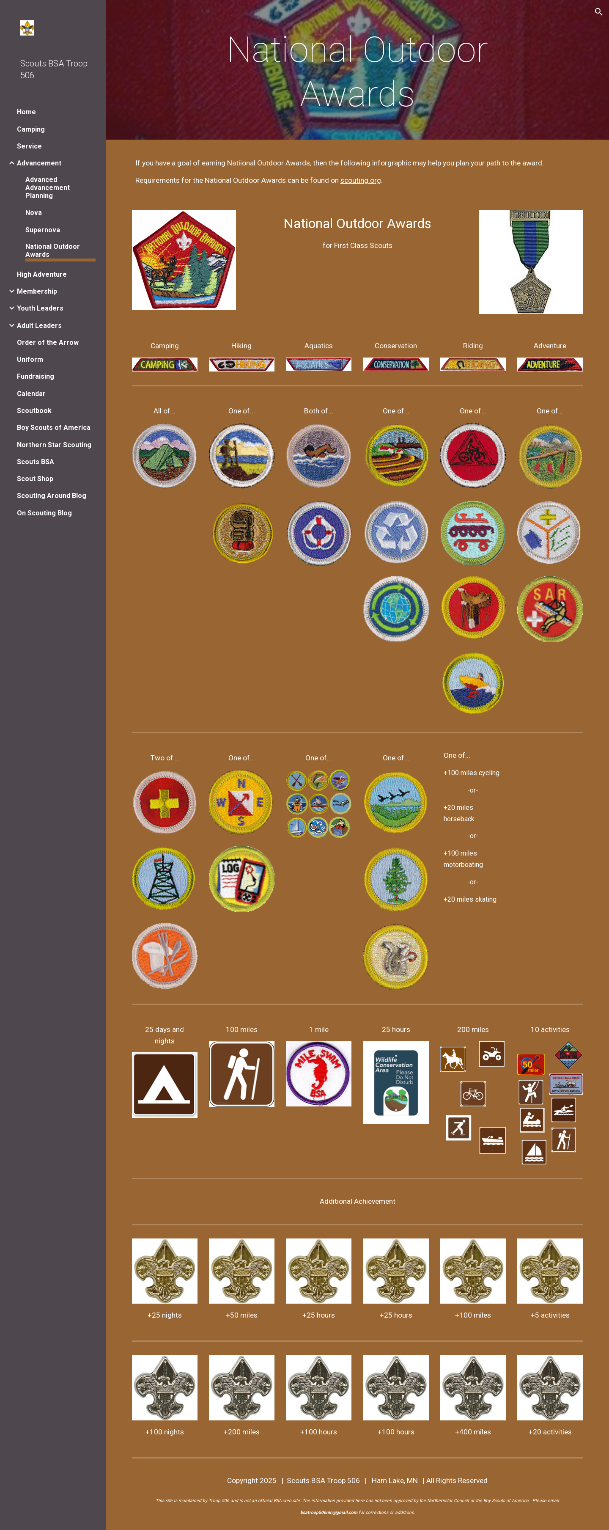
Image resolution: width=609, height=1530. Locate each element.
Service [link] (29, 146)
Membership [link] (37, 291)
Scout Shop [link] (35, 479)
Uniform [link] (30, 359)
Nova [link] (33, 213)
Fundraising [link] (35, 376)
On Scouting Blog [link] (44, 513)
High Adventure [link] (42, 274)
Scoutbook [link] (34, 411)
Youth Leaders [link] (40, 308)
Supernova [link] (42, 230)
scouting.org (360, 180)
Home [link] (26, 112)
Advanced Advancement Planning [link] (47, 188)
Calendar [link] (31, 394)
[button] (599, 12)
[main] (357, 72)
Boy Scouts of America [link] (54, 428)
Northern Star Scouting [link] (54, 445)
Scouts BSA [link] (35, 462)
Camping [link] (31, 129)
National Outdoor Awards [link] (52, 250)
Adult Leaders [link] (39, 326)
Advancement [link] (39, 163)
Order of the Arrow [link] (48, 342)
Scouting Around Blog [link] (51, 496)
